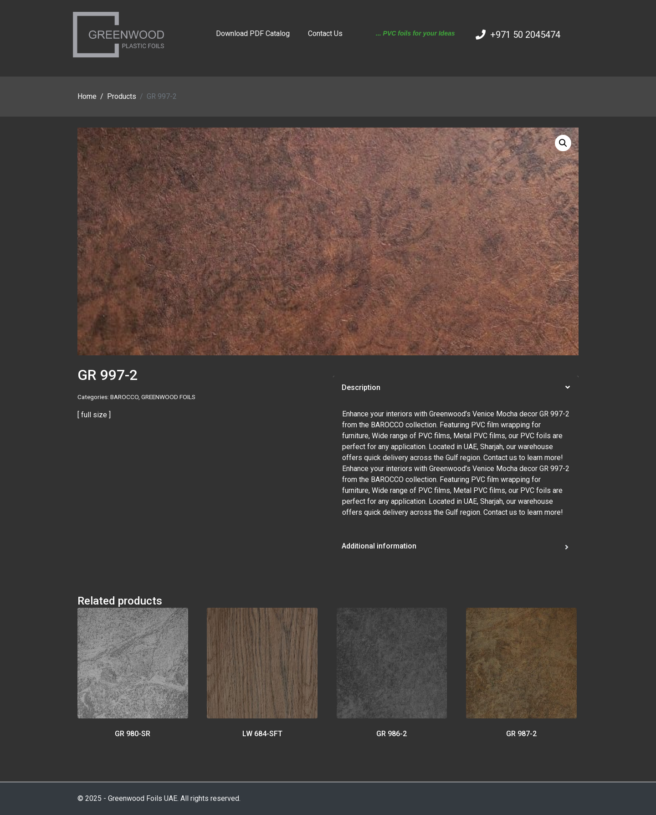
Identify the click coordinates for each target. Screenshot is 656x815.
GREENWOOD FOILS (168, 396)
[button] (563, 143)
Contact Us (325, 33)
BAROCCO (124, 396)
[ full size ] (94, 414)
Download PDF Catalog (253, 33)
